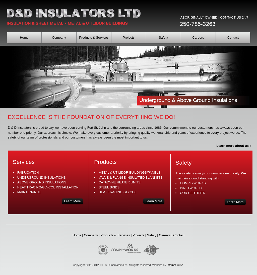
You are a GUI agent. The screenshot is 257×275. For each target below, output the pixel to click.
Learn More (72, 201)
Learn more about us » (233, 146)
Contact (233, 37)
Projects (129, 37)
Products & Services (93, 37)
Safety (163, 37)
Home (24, 37)
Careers (198, 37)
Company (59, 37)
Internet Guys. (175, 264)
